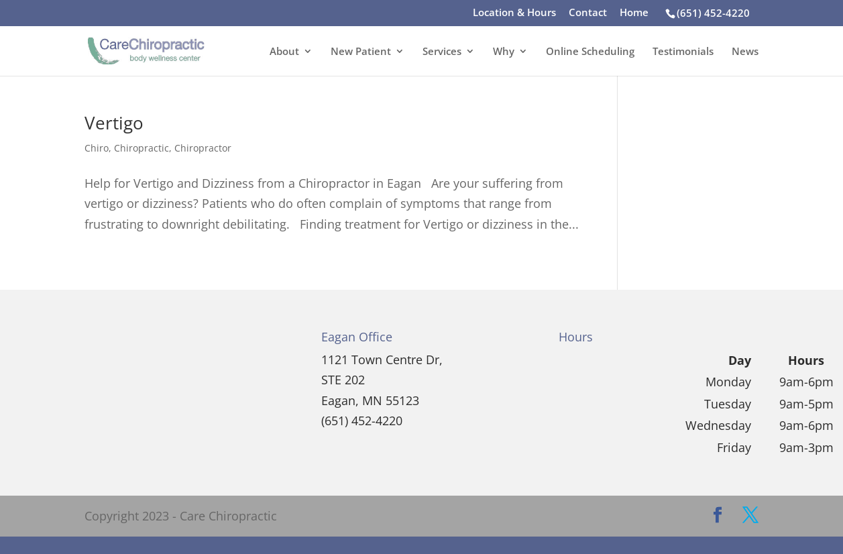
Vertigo (114, 123)
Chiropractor (202, 148)
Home (634, 13)
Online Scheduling (590, 52)
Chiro (97, 148)
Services (442, 52)
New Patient (361, 52)
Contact (588, 13)
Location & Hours (514, 13)
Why (503, 52)
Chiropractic (141, 148)
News (745, 52)
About (284, 52)
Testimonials (683, 52)
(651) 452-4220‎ (713, 12)
